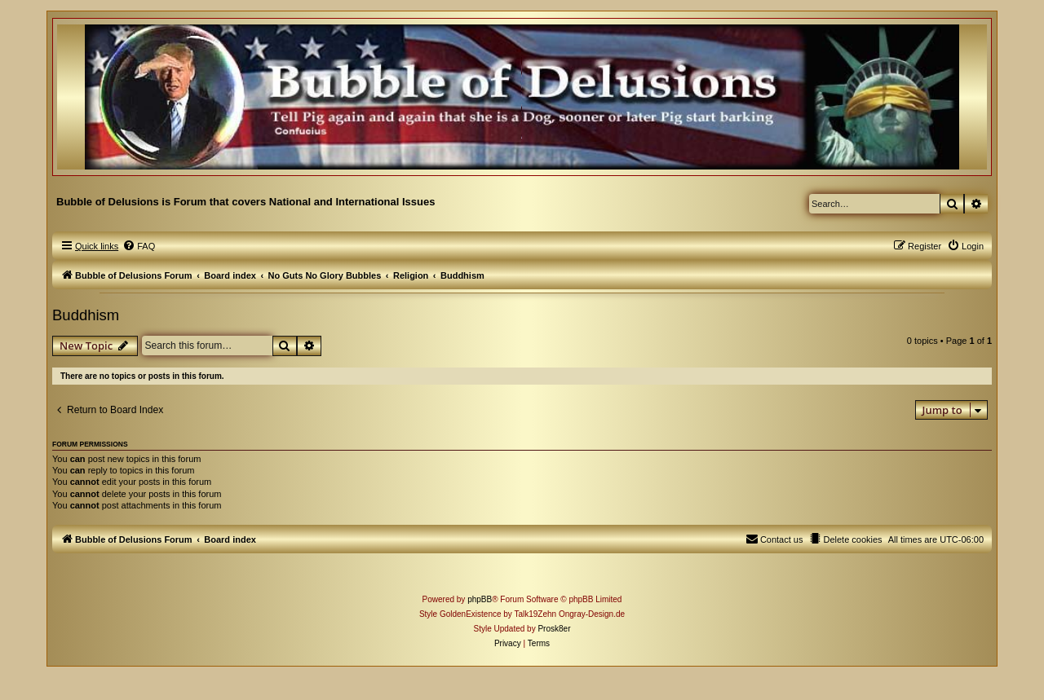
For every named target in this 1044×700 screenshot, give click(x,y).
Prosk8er (553, 628)
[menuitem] (138, 246)
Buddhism (85, 315)
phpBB (479, 599)
